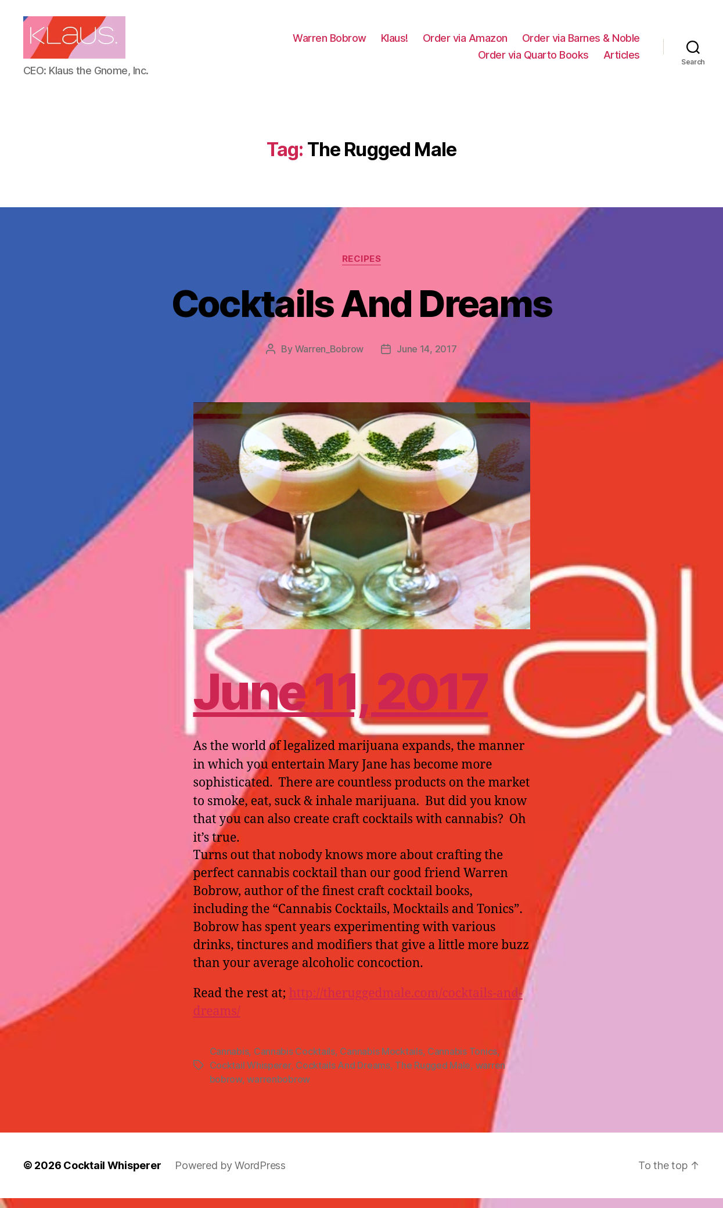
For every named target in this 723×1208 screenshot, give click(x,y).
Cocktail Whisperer (250, 1075)
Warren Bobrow (329, 43)
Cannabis (229, 1061)
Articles (621, 59)
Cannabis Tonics (462, 1061)
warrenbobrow (278, 1089)
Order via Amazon (465, 43)
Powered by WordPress (230, 1175)
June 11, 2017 (340, 701)
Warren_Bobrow (329, 359)
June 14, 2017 (427, 359)
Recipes (362, 268)
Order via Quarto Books (533, 59)
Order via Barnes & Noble (581, 43)
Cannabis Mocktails (381, 1061)
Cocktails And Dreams (361, 312)
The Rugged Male (432, 1075)
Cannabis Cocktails (294, 1061)
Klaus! (394, 43)
